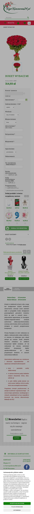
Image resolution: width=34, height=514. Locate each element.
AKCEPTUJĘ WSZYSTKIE (17, 503)
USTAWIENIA (17, 510)
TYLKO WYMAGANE (17, 507)
